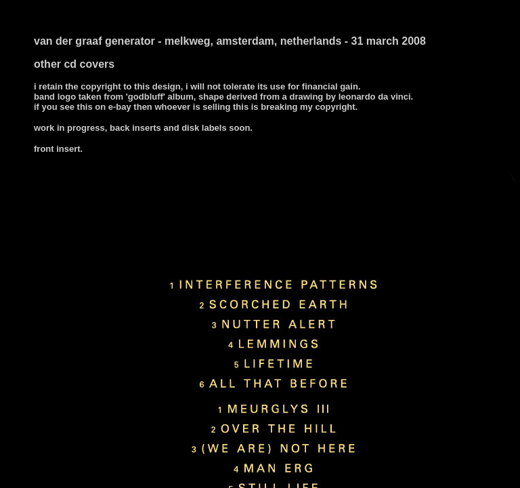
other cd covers (74, 64)
